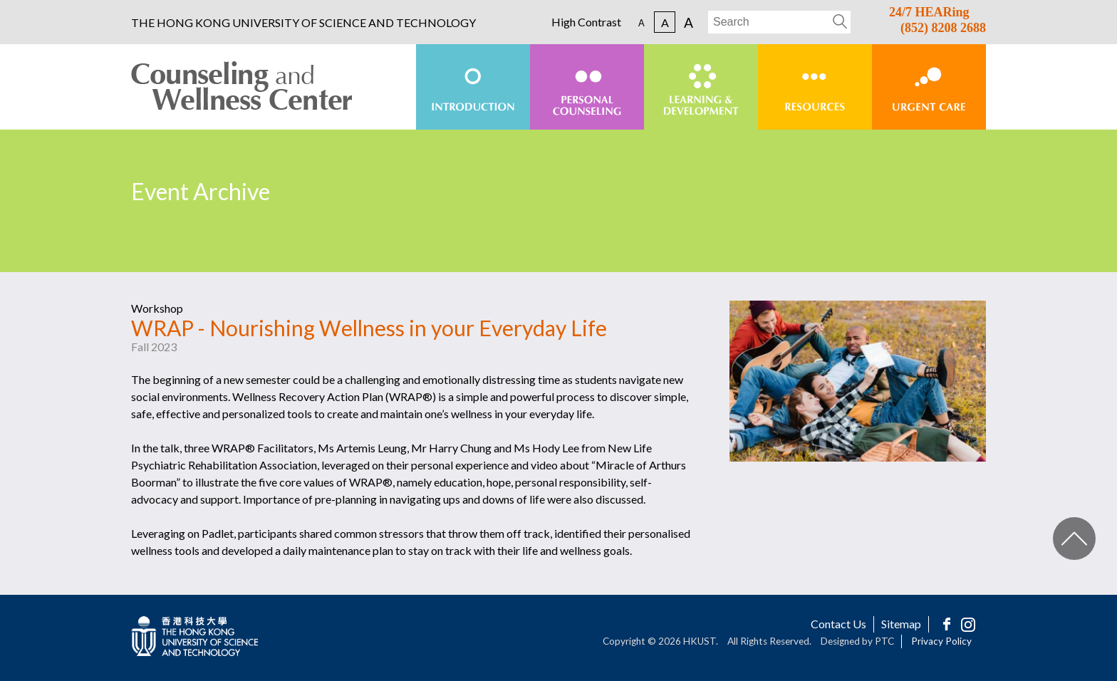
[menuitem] (473, 87)
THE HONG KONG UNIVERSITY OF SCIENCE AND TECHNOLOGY (303, 22)
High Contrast (586, 22)
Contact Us (838, 623)
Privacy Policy (941, 641)
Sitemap (901, 623)
